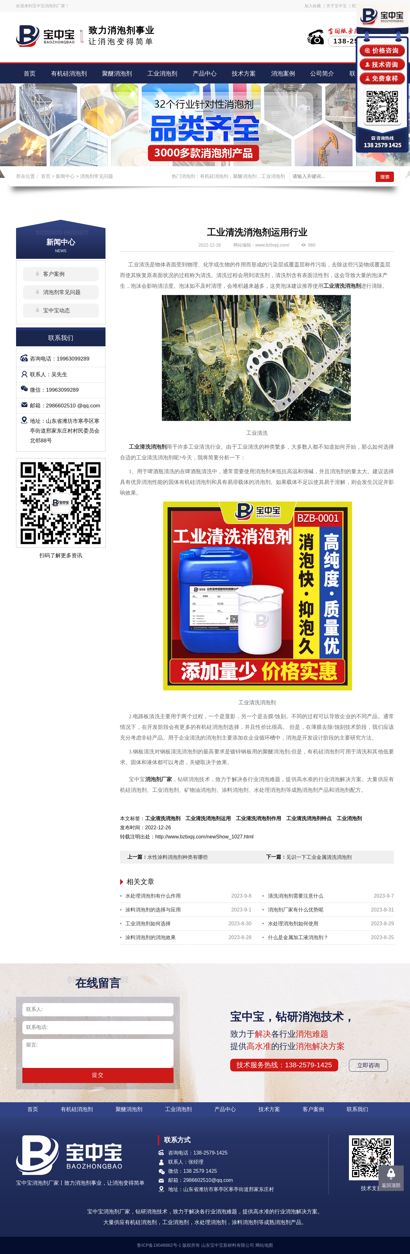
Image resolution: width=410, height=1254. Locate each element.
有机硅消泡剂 (69, 73)
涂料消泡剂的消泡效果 (150, 937)
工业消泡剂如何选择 (148, 923)
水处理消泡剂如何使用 (293, 923)
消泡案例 (283, 73)
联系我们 (357, 1109)
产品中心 (205, 73)
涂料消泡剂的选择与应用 (153, 909)
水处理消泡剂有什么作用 (153, 896)
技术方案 (244, 73)
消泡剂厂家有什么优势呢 (295, 909)
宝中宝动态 (56, 311)
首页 (30, 73)
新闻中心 (65, 176)
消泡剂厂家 (158, 779)
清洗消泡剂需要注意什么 (295, 896)
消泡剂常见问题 (96, 176)
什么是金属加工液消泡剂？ (298, 937)
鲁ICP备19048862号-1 (159, 1245)
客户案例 (54, 274)
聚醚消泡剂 (117, 73)
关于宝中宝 (336, 5)
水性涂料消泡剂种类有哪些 (177, 857)
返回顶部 (391, 1185)
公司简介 (322, 73)
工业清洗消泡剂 (342, 286)
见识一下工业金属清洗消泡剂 (319, 857)
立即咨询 (368, 1065)
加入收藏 (313, 5)
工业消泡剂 (162, 73)
